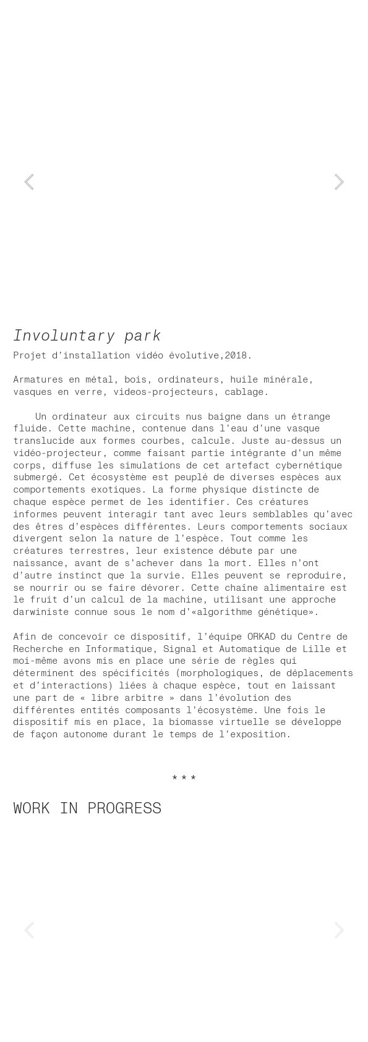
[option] (183, 181)
